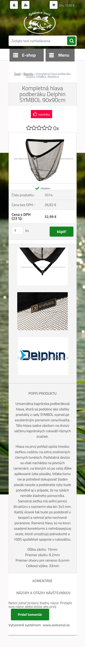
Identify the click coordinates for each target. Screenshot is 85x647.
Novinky (28, 74)
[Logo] (40, 22)
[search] (71, 41)
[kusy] (17, 231)
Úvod (17, 74)
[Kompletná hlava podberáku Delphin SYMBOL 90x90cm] (42, 134)
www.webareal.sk (56, 625)
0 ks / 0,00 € (66, 5)
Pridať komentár (30, 614)
